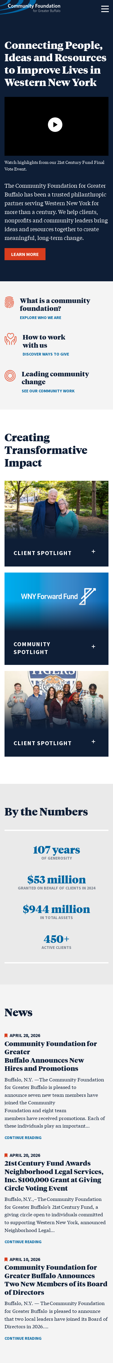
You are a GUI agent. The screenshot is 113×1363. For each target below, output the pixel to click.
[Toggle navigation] (105, 8)
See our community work (48, 391)
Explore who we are (40, 317)
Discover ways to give (46, 354)
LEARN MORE (25, 254)
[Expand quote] (93, 551)
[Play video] (55, 124)
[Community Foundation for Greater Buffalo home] (30, 9)
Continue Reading (23, 1137)
